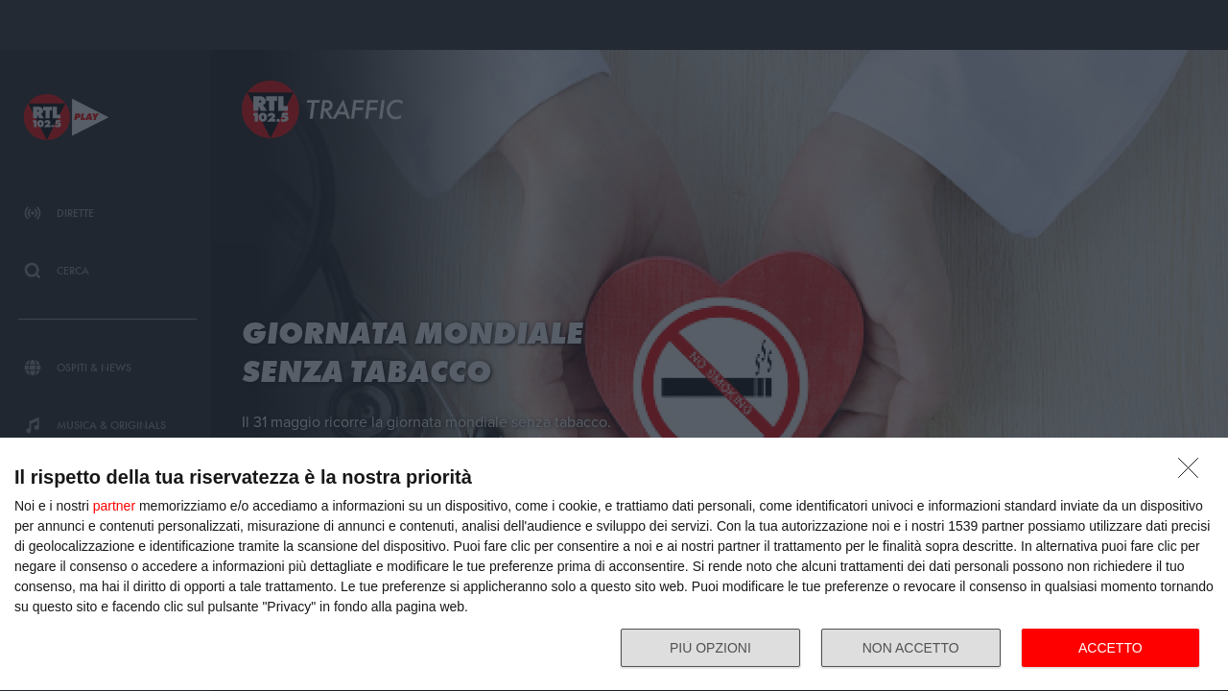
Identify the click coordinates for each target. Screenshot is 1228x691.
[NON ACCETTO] (1193, 473)
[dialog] (614, 565)
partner (114, 505)
